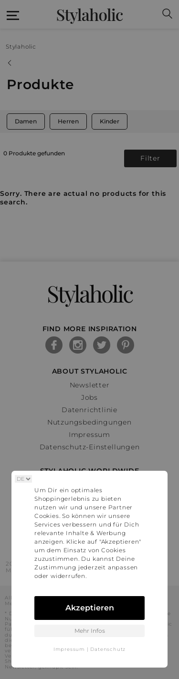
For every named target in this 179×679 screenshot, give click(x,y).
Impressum (69, 649)
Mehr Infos (89, 630)
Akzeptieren (89, 607)
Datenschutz (108, 649)
